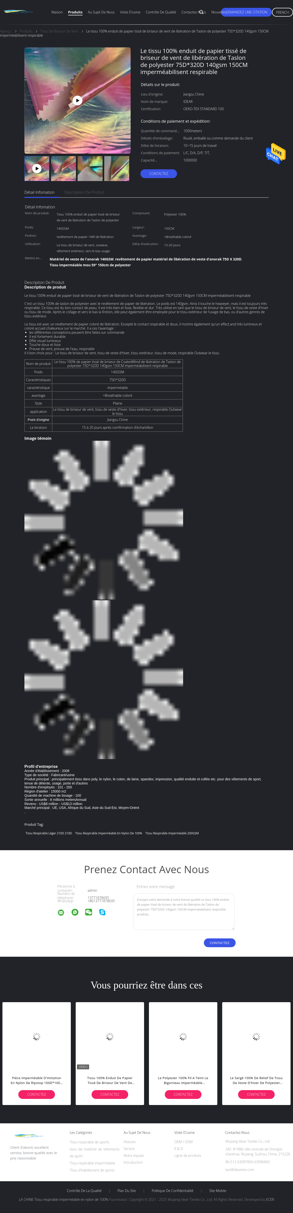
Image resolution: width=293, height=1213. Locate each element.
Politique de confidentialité (173, 1190)
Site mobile (217, 1190)
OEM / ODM (183, 1141)
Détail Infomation (39, 192)
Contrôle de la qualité (84, 1190)
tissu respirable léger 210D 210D (49, 833)
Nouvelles (218, 12)
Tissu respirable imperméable (92, 1163)
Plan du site (126, 1190)
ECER (270, 1199)
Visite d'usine (130, 12)
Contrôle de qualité (161, 12)
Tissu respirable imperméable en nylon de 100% (108, 833)
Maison (57, 12)
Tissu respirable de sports (89, 1142)
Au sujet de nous (101, 12)
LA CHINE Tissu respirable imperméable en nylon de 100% (63, 1199)
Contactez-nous (193, 12)
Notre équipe (134, 1155)
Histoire (130, 1141)
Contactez (158, 173)
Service (129, 1148)
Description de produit (84, 192)
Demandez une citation (246, 12)
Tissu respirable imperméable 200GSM (172, 833)
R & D (178, 1148)
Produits (75, 12)
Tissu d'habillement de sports (92, 1170)
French (282, 12)
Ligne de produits (187, 1155)
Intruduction (133, 1162)
